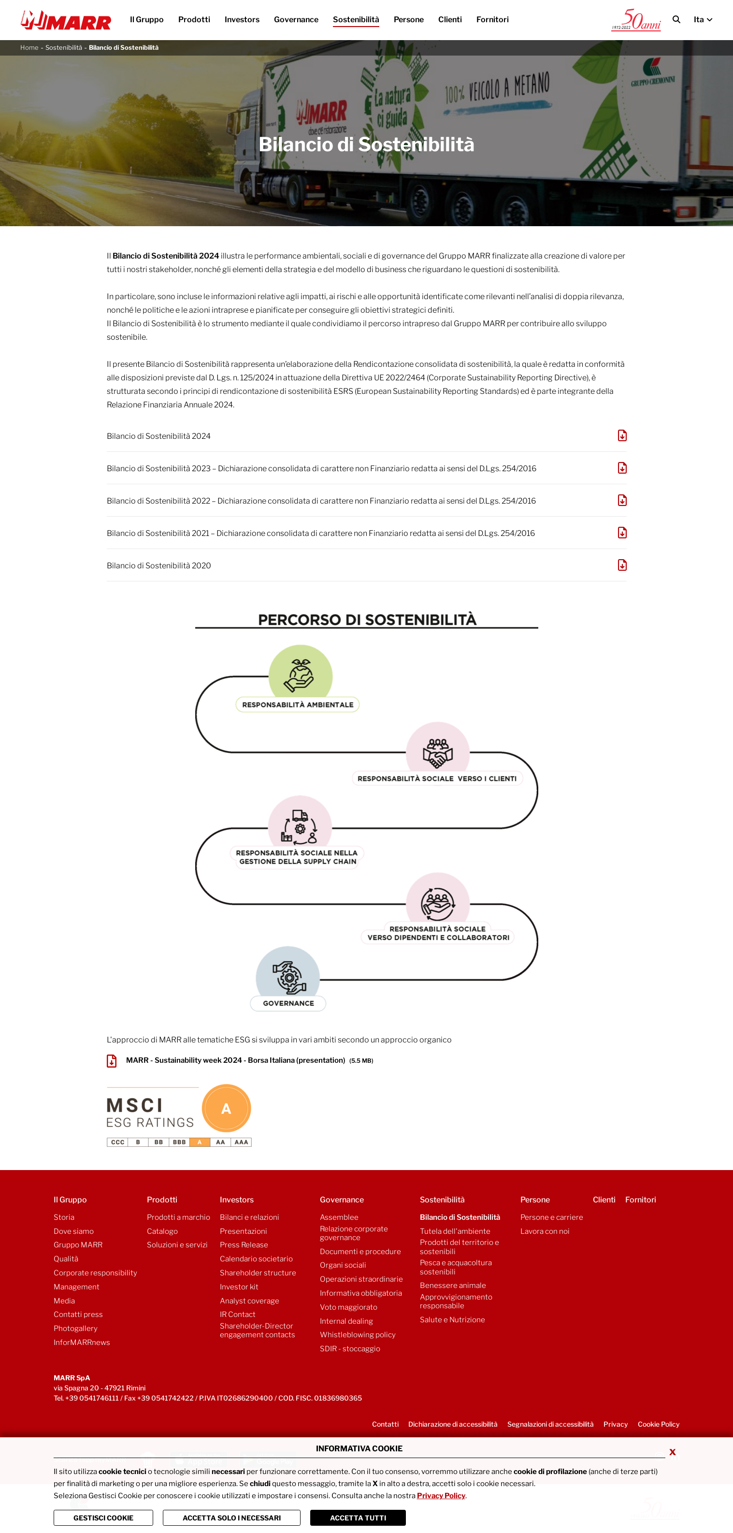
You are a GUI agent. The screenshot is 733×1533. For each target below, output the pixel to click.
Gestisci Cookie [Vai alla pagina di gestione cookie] (103, 1518)
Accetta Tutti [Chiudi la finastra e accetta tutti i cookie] (358, 1518)
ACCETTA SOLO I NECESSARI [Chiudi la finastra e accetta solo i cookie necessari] (232, 1518)
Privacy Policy (441, 1495)
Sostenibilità (63, 47)
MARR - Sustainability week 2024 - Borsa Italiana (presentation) (240, 1061)
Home (29, 47)
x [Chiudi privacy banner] (672, 1451)
